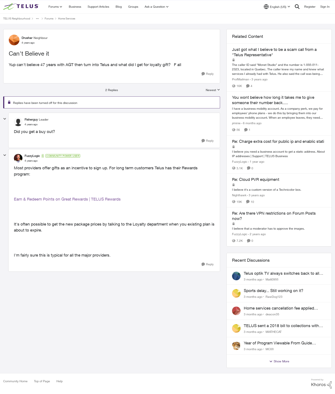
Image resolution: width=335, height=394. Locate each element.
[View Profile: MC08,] (236, 345)
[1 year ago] (256, 161)
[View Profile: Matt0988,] (236, 276)
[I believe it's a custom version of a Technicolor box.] (279, 189)
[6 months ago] (251, 123)
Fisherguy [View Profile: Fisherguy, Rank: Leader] (31, 119)
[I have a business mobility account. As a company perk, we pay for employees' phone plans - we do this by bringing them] (279, 113)
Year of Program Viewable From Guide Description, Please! (278, 343)
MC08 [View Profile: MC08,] (270, 349)
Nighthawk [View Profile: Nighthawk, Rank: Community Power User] (239, 195)
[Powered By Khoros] (321, 384)
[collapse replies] (4, 118)
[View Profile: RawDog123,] (236, 293)
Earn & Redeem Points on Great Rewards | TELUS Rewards (67, 199)
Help (59, 381)
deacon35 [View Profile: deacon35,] (272, 314)
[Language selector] (277, 6)
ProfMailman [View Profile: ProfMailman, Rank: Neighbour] (240, 79)
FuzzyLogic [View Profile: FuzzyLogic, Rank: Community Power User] (32, 156)
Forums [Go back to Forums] (49, 18)
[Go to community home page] (21, 6)
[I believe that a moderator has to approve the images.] (279, 228)
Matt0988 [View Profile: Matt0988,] (272, 279)
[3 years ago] (258, 79)
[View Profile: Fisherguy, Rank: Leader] (18, 122)
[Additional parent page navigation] (37, 19)
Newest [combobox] (213, 90)
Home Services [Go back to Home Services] (66, 18)
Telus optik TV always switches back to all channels (281, 273)
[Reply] (208, 74)
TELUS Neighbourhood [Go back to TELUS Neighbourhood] (16, 18)
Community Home (15, 381)
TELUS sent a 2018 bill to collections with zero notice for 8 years (281, 325)
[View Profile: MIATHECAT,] (236, 328)
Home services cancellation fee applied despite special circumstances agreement (281, 308)
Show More (279, 361)
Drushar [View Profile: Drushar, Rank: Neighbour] (27, 38)
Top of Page (42, 381)
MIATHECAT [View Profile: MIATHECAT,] (274, 331)
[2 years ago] (257, 234)
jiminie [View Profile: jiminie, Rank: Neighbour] (236, 123)
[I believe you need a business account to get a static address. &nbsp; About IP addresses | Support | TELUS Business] (279, 153)
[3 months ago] (253, 279)
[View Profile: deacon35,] (236, 311)
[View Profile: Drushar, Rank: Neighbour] (14, 40)
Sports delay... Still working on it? (273, 290)
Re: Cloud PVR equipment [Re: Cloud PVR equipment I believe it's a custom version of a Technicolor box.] (255, 179)
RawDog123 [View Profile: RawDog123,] (274, 296)
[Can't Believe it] (31, 124)
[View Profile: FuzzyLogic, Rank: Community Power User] (18, 158)
